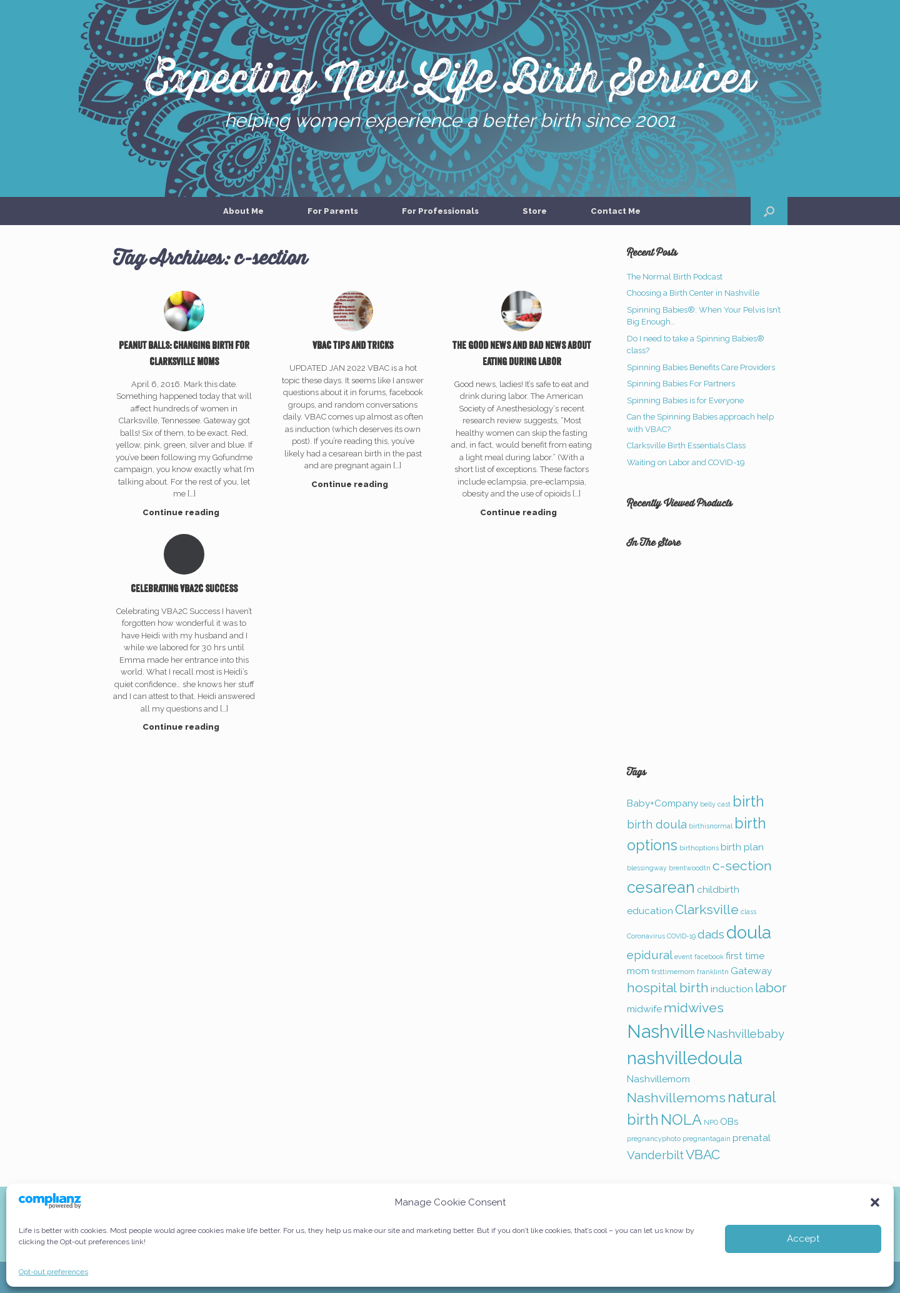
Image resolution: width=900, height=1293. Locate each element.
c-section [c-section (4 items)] (742, 865)
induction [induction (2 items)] (732, 989)
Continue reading (184, 512)
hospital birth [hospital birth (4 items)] (668, 987)
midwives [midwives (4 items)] (694, 1007)
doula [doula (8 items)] (748, 932)
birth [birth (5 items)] (748, 801)
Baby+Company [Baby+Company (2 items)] (662, 803)
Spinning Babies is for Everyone (685, 400)
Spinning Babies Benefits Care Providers (701, 367)
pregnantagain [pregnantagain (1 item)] (706, 1138)
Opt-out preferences (53, 1271)
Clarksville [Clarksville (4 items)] (707, 909)
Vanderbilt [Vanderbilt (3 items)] (655, 1155)
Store (534, 211)
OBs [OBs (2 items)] (729, 1121)
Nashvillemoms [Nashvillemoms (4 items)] (676, 1097)
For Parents (333, 211)
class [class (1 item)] (748, 911)
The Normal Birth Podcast (674, 276)
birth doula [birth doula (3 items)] (657, 824)
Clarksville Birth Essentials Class (686, 445)
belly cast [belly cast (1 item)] (715, 804)
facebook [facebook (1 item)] (709, 956)
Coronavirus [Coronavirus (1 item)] (646, 936)
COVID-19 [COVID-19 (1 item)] (681, 936)
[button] (875, 1202)
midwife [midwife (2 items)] (644, 1009)
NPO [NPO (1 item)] (711, 1122)
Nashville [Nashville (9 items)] (666, 1031)
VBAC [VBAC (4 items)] (703, 1154)
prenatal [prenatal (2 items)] (751, 1138)
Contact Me (616, 211)
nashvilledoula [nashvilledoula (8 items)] (684, 1058)
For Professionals (440, 211)
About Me (243, 211)
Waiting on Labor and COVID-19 (686, 462)
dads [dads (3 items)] (711, 934)
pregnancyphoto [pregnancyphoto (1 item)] (654, 1138)
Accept (803, 1238)
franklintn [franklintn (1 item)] (713, 971)
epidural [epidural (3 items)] (649, 955)
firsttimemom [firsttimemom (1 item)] (673, 971)
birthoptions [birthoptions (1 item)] (699, 848)
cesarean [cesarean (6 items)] (661, 887)
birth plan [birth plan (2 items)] (742, 847)
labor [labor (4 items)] (771, 987)
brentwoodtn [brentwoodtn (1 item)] (690, 868)
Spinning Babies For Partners (681, 383)
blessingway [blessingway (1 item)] (647, 868)
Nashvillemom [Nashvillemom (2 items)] (658, 1079)
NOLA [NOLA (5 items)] (681, 1119)
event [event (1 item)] (683, 956)
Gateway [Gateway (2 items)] (751, 971)
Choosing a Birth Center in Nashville (693, 293)
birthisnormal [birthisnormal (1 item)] (710, 826)
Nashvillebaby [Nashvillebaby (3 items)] (745, 1033)
